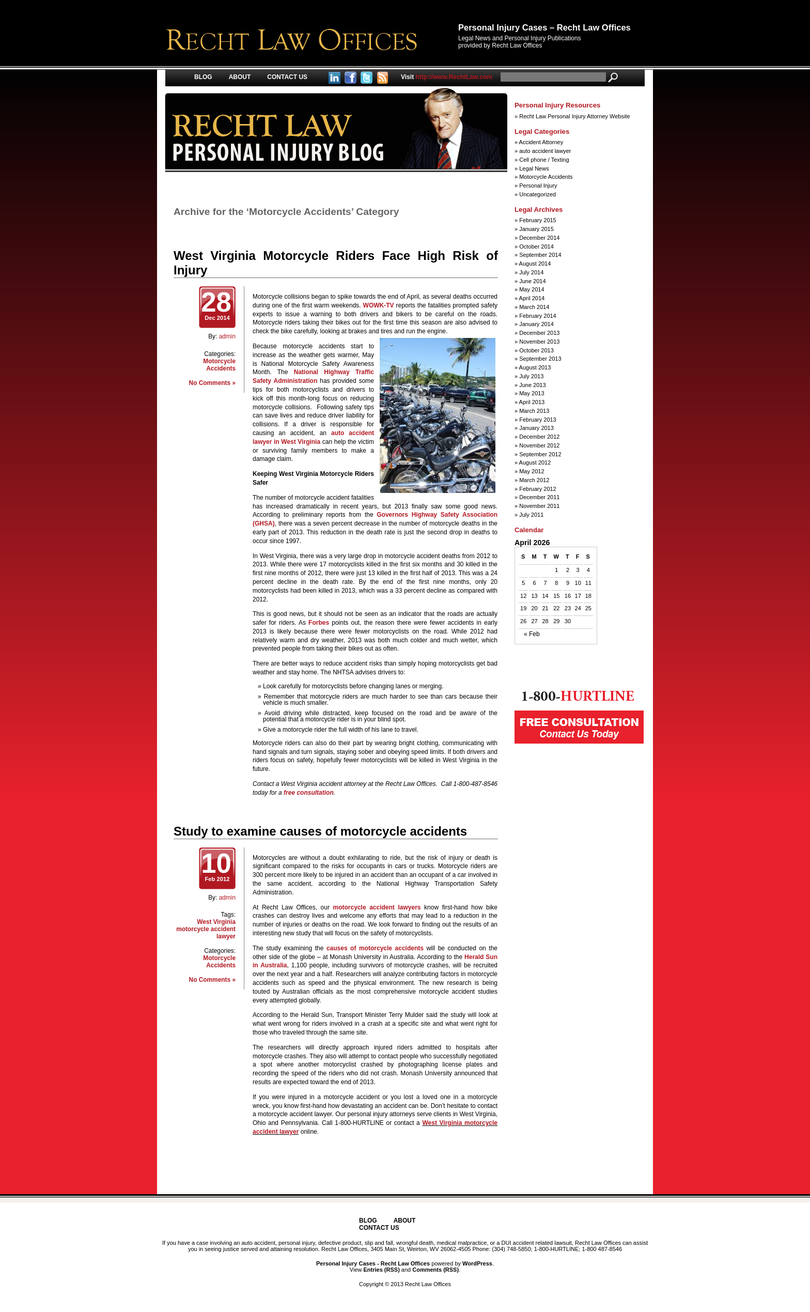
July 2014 (531, 272)
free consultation (309, 792)
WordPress (477, 1263)
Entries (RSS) (382, 1270)
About (240, 77)
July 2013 (531, 376)
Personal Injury (538, 185)
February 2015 (537, 220)
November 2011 (539, 506)
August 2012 (535, 462)
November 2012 (539, 445)
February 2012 (537, 489)
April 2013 (532, 402)
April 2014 (532, 298)
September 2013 (540, 359)
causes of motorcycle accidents (375, 948)
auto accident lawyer (545, 151)
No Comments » (212, 383)
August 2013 (535, 367)
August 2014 (535, 263)
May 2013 (531, 393)
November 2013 (539, 341)
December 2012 (539, 437)
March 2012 (534, 480)
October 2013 (536, 350)
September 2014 (540, 255)
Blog (203, 77)
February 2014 (537, 316)
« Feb (532, 634)
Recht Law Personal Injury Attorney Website (574, 116)
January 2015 (536, 229)
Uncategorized (537, 194)
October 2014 (536, 246)
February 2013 (537, 419)
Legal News (534, 168)
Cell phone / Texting (544, 160)
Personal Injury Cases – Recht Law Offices (544, 27)
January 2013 (536, 428)
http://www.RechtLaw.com (446, 77)
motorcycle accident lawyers (377, 907)
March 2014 (534, 307)
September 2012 (540, 454)
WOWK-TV (378, 305)
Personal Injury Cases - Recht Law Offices (373, 1263)
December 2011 (539, 497)
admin (227, 336)
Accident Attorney (541, 142)
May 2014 (531, 289)
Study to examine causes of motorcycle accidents (320, 831)
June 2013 (532, 385)
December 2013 (539, 333)
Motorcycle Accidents (219, 365)
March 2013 (534, 411)
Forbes (318, 622)
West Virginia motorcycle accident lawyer (206, 929)
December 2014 (539, 238)
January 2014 (536, 324)
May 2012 (531, 471)
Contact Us (287, 77)
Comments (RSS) (435, 1270)
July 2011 (531, 515)
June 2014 (532, 281)
